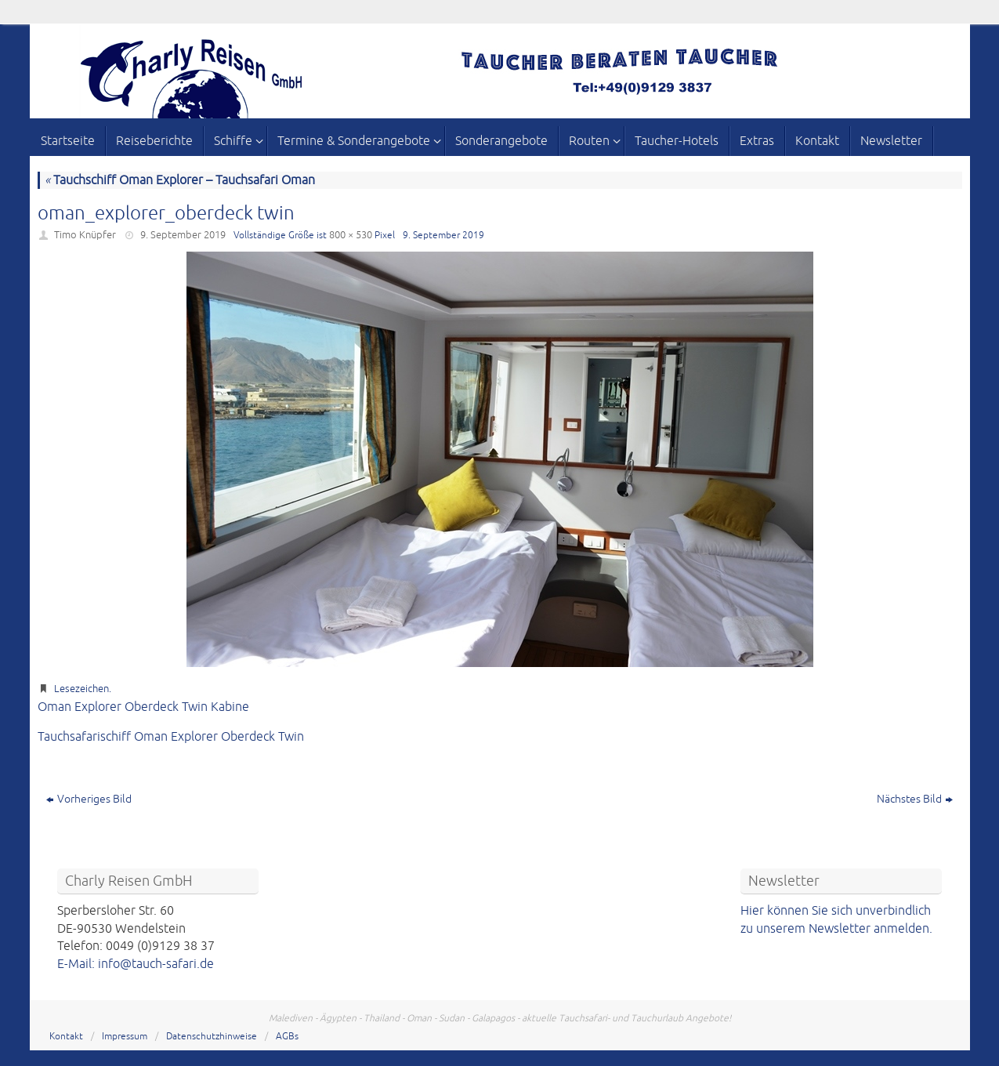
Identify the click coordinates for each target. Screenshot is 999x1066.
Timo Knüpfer (85, 235)
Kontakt (66, 1036)
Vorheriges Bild (89, 799)
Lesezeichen (81, 689)
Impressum (124, 1036)
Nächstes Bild (915, 799)
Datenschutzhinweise (211, 1036)
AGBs (287, 1036)
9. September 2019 (183, 235)
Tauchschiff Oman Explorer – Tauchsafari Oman (180, 180)
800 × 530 (350, 235)
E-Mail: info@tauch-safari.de (135, 964)
